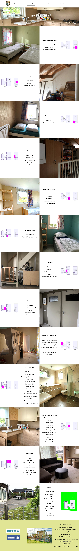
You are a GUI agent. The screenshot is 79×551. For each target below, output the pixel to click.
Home (36, 18)
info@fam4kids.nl (68, 541)
